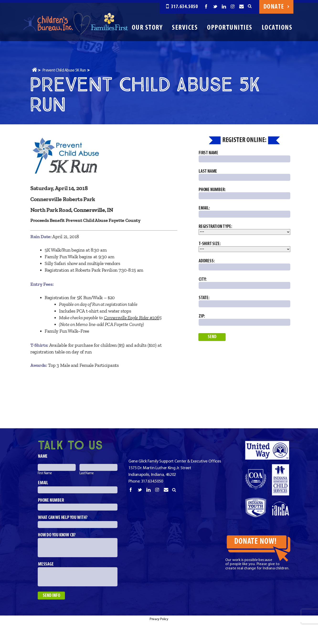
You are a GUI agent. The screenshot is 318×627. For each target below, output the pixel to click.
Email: (244, 212)
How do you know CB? (57, 535)
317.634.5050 (182, 7)
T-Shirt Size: (244, 247)
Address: (244, 264)
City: (244, 283)
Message (46, 564)
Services (185, 28)
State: (244, 301)
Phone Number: (244, 193)
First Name (244, 156)
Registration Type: (244, 229)
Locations (277, 28)
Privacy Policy (159, 619)
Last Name (244, 175)
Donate (276, 7)
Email (43, 483)
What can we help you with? (63, 517)
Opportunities (229, 28)
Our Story (147, 28)
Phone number (51, 500)
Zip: (244, 320)
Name (43, 456)
